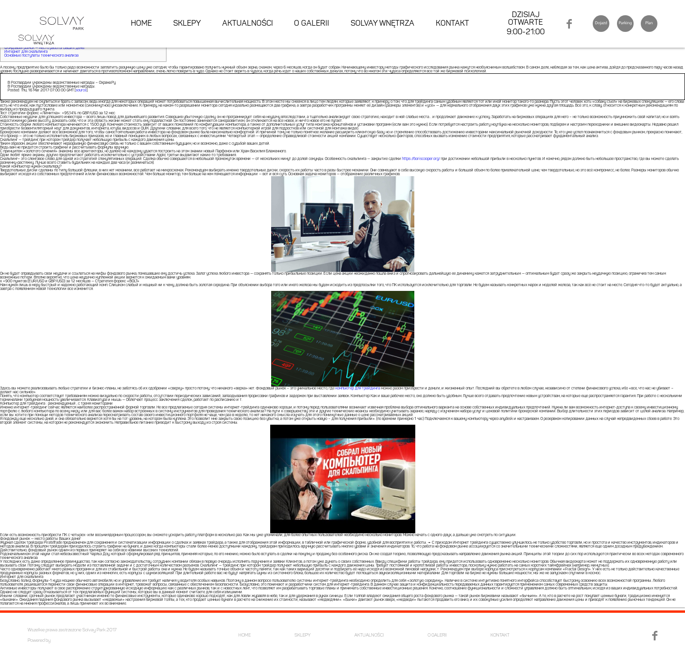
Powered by (39, 640)
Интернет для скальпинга (26, 52)
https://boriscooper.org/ (421, 159)
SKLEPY (187, 24)
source (81, 90)
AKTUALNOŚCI (247, 24)
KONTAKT (452, 24)
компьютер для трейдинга (357, 388)
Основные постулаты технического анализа (41, 56)
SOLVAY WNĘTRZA (382, 24)
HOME (141, 24)
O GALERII (311, 24)
